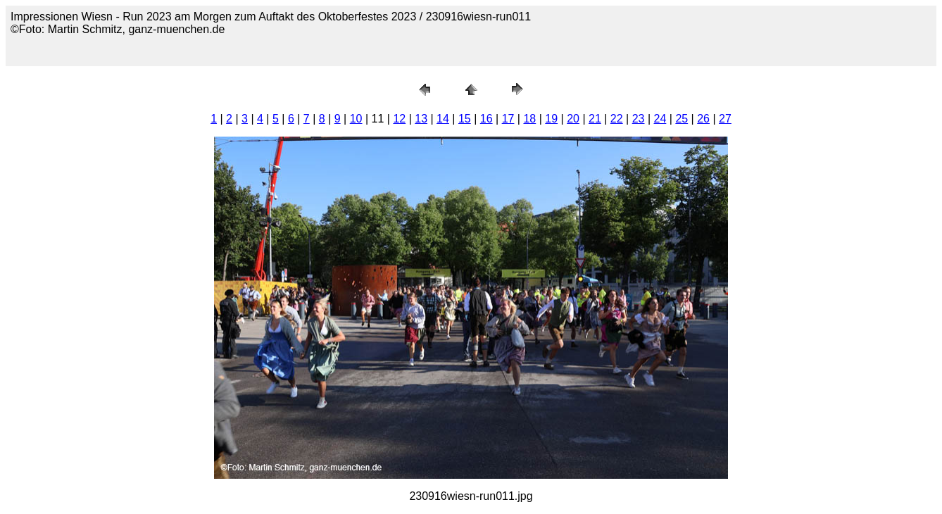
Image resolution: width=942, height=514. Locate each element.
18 (529, 119)
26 (703, 119)
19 (551, 119)
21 (595, 119)
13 (421, 119)
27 (725, 119)
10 (356, 119)
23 (638, 119)
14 (443, 119)
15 (464, 119)
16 (486, 119)
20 (573, 119)
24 (660, 119)
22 (616, 119)
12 (399, 119)
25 (681, 119)
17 (508, 119)
